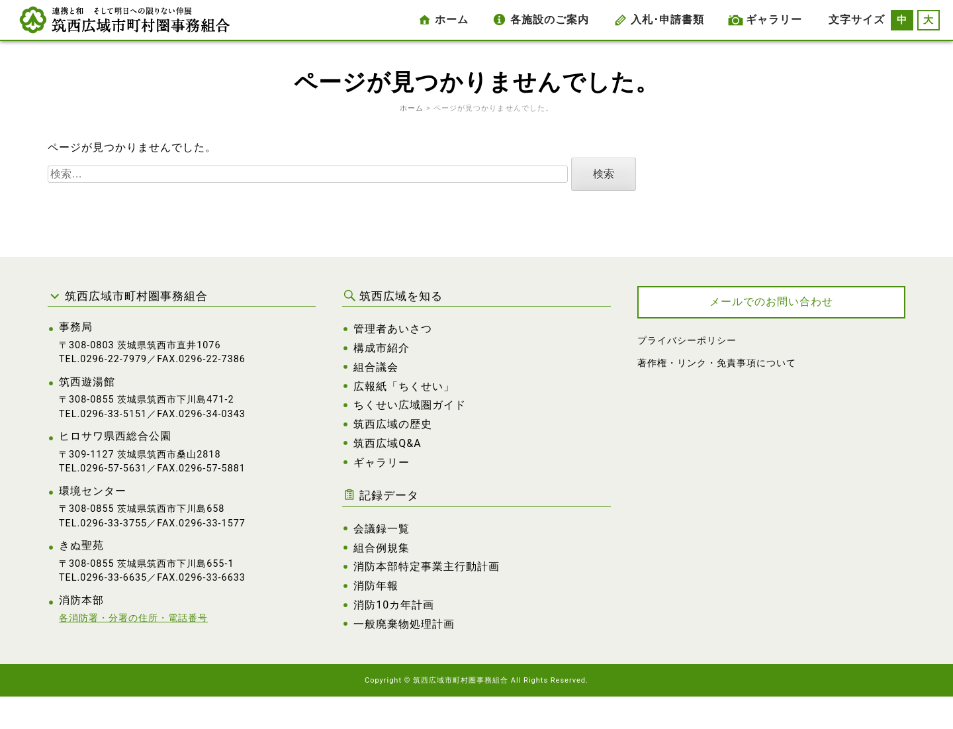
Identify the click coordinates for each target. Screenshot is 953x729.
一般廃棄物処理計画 (404, 624)
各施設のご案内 (549, 19)
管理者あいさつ (392, 328)
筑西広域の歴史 (392, 424)
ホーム (452, 19)
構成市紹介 (381, 348)
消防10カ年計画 (393, 605)
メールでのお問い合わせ (771, 301)
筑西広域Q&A (387, 443)
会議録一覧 (381, 528)
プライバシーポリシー (687, 340)
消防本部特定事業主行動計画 (426, 566)
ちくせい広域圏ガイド (409, 405)
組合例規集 (381, 548)
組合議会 (375, 367)
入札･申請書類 (667, 19)
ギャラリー (774, 19)
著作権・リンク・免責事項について (716, 363)
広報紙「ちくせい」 (404, 386)
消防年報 (375, 585)
